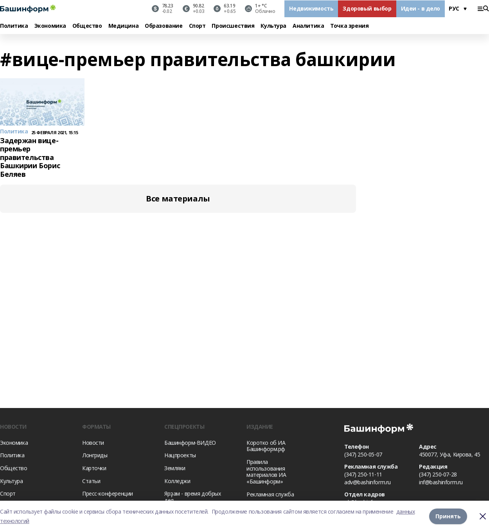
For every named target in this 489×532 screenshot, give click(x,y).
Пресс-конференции (107, 493)
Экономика (50, 26)
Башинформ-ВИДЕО (190, 442)
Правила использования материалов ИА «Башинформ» (266, 471)
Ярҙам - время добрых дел (192, 497)
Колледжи (177, 481)
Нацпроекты (180, 455)
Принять (448, 516)
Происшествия (233, 26)
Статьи (91, 481)
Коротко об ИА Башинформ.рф (266, 446)
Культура (273, 26)
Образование (163, 26)
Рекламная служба (270, 494)
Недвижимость (311, 8)
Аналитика (308, 26)
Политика (14, 26)
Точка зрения (349, 26)
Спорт (197, 26)
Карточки (94, 468)
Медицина (123, 26)
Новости (93, 442)
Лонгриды (95, 455)
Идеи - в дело (420, 8)
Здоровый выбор (367, 8)
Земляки (174, 468)
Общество (87, 26)
